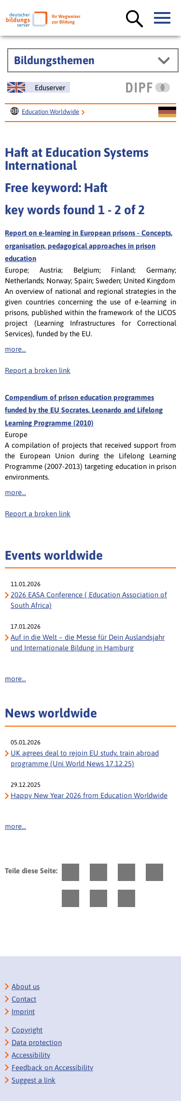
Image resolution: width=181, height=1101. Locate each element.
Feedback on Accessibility (52, 1067)
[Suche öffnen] (135, 19)
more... (15, 349)
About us (26, 986)
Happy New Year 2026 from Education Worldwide (89, 795)
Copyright (27, 1030)
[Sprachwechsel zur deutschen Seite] (167, 112)
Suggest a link (34, 1080)
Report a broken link (37, 370)
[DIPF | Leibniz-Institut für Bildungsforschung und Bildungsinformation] (148, 87)
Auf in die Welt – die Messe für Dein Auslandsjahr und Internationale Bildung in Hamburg (88, 642)
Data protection (37, 1042)
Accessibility (31, 1055)
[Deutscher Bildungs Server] (43, 19)
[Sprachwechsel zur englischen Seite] (38, 87)
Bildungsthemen (54, 60)
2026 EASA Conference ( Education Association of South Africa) (89, 600)
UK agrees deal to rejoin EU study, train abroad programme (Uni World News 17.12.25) (85, 758)
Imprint (23, 1011)
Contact (24, 999)
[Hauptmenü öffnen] (163, 18)
